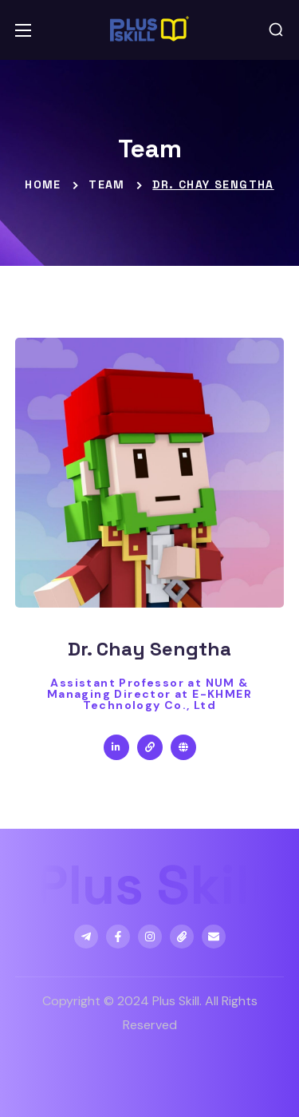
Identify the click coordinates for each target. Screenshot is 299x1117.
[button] (276, 30)
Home (43, 184)
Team (107, 184)
